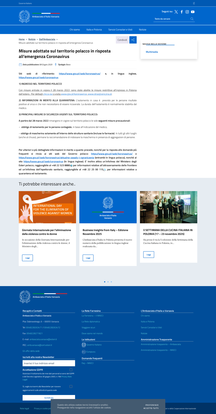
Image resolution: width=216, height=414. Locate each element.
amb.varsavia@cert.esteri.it (39, 345)
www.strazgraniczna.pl (100, 94)
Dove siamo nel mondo (92, 333)
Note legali (24, 408)
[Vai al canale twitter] (175, 11)
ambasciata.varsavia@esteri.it (43, 339)
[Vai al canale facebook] (181, 11)
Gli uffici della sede (31, 351)
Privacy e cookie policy (43, 408)
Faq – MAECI (88, 363)
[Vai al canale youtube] (192, 11)
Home (22, 39)
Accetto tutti (151, 408)
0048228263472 (52, 327)
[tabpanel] (47, 235)
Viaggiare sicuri (88, 327)
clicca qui (48, 94)
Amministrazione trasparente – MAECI (158, 350)
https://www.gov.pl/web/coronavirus (38, 77)
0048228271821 (35, 333)
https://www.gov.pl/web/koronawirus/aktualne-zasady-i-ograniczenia (56, 157)
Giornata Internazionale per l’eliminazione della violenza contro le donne (46, 232)
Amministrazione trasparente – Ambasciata (161, 344)
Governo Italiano (25, 3)
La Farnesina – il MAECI (92, 315)
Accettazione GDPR (33, 370)
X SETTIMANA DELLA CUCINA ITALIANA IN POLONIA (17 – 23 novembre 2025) (168, 232)
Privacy (64, 376)
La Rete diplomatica (91, 321)
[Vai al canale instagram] (186, 11)
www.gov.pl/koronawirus (74, 94)
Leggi (29, 257)
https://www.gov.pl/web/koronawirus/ (80, 73)
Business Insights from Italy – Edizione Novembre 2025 (105, 232)
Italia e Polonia (147, 321)
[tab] (104, 281)
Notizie (32, 39)
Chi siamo (145, 315)
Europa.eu (88, 351)
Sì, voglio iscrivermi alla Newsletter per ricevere (42, 386)
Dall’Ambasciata (47, 39)
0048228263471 (34, 327)
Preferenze (152, 405)
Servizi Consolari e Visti (151, 327)
